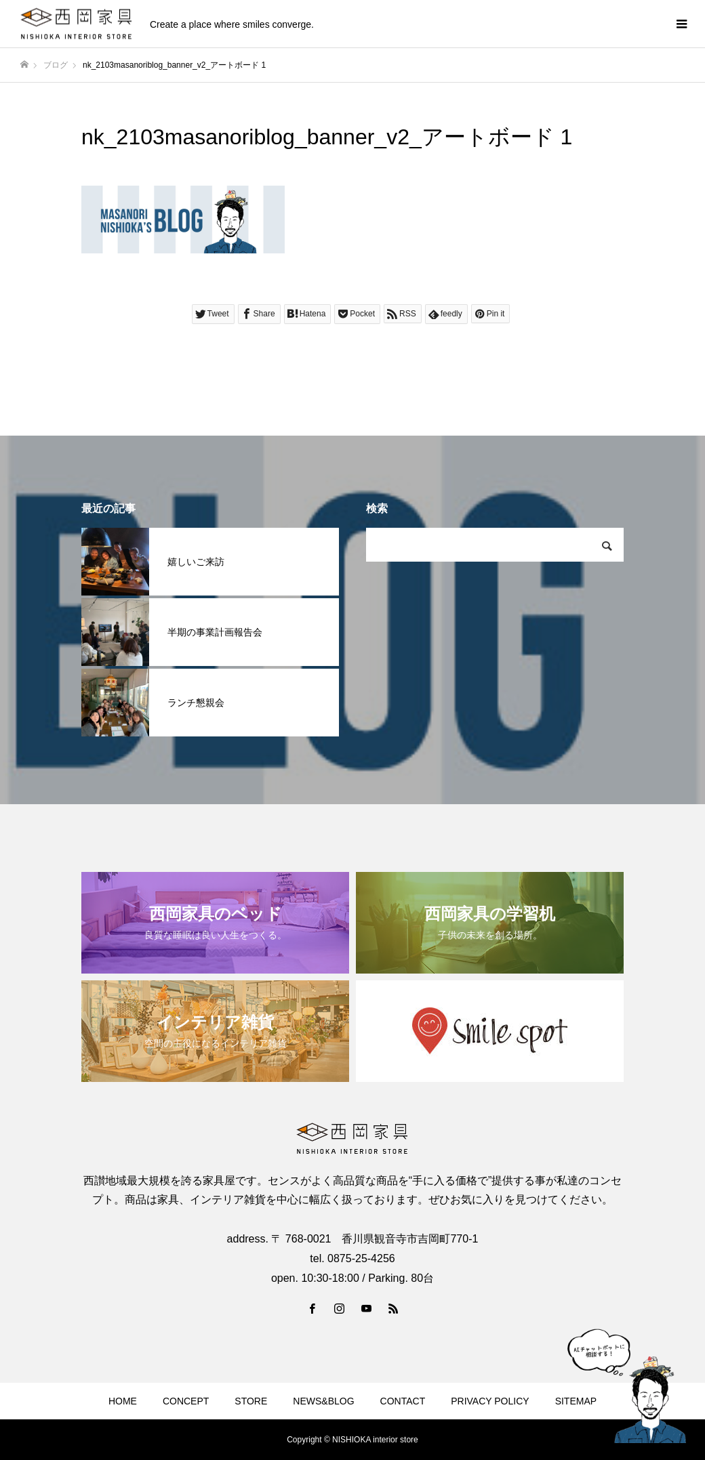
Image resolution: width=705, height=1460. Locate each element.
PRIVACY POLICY (490, 1401)
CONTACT (403, 1401)
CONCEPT (186, 1401)
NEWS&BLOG (323, 1401)
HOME (122, 1401)
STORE (251, 1401)
